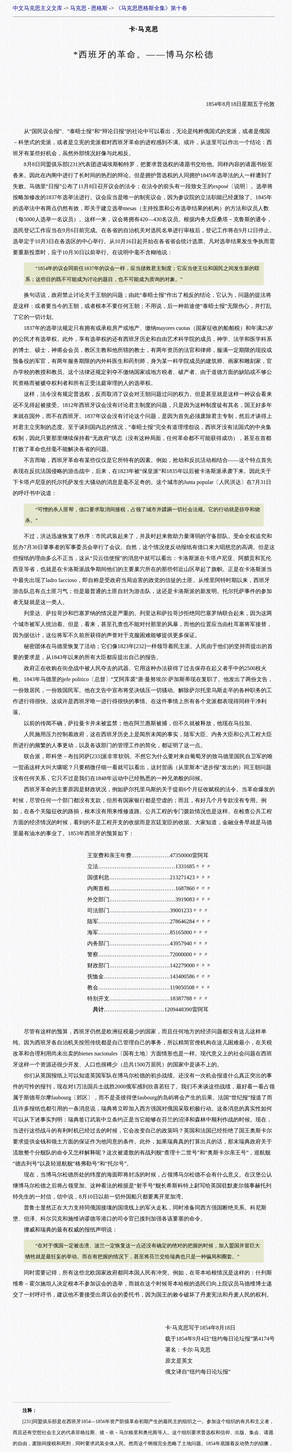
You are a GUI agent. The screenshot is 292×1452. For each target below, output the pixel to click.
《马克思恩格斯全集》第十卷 (151, 8)
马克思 (78, 8)
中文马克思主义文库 (37, 8)
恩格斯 (99, 8)
